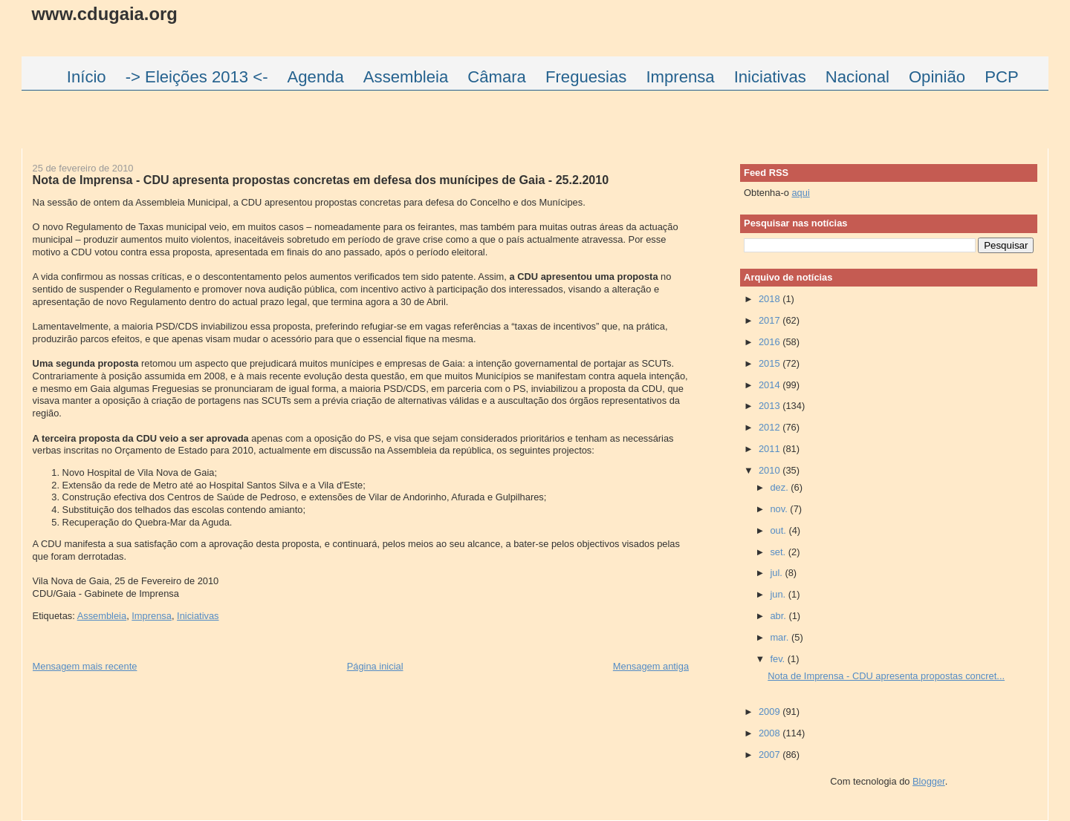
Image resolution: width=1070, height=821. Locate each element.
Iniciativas (197, 615)
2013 (770, 405)
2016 (770, 341)
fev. (778, 658)
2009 (770, 711)
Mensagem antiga (651, 666)
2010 (770, 470)
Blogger (928, 781)
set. (779, 551)
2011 (770, 448)
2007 (770, 754)
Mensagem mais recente (85, 666)
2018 (770, 298)
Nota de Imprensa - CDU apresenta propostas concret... (886, 675)
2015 (770, 363)
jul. (777, 572)
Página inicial (375, 666)
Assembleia (101, 615)
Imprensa (152, 615)
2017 (770, 320)
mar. (780, 637)
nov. (780, 508)
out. (779, 530)
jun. (779, 594)
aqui (800, 192)
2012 (770, 427)
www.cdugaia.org (105, 14)
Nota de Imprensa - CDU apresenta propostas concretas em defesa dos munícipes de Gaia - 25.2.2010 (321, 179)
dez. (780, 487)
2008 (770, 733)
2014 (770, 384)
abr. (779, 615)
